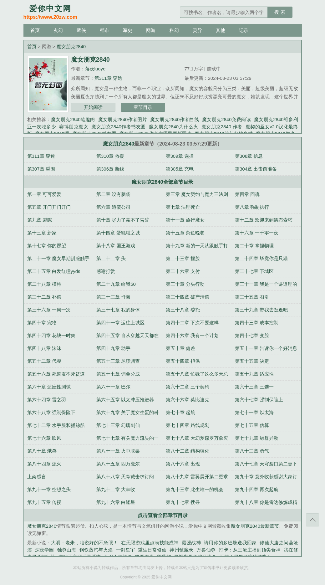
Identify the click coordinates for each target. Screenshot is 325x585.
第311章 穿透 (108, 78)
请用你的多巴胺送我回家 (230, 542)
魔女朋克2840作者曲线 (174, 119)
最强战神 (191, 542)
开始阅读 (93, 107)
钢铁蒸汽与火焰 (96, 549)
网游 (150, 30)
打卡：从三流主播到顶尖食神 (250, 549)
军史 (127, 30)
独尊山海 (66, 549)
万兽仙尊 (206, 549)
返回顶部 (312, 519)
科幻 (174, 30)
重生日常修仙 (152, 549)
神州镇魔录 (181, 549)
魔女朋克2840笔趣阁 (73, 119)
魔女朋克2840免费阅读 (226, 119)
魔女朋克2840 (71, 46)
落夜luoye (95, 68)
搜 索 (279, 12)
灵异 (197, 30)
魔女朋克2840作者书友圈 (118, 126)
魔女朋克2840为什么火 (173, 126)
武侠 (81, 30)
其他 (220, 30)
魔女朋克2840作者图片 (122, 119)
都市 (104, 30)
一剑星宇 (125, 549)
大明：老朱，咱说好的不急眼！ (84, 542)
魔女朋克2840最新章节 (255, 526)
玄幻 (58, 30)
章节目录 (143, 107)
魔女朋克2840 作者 (221, 126)
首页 (35, 30)
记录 (243, 30)
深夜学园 (44, 549)
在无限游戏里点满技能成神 (150, 542)
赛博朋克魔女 (73, 126)
